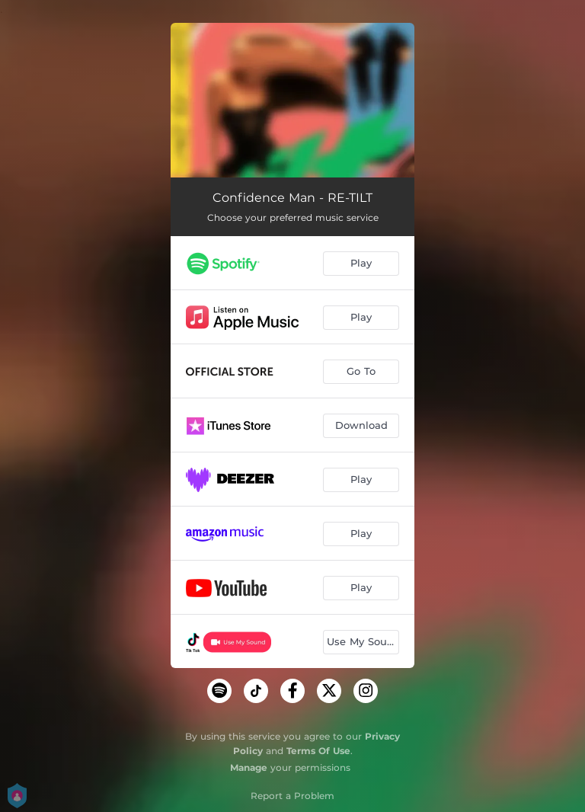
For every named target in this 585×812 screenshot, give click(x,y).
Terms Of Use (318, 750)
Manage (248, 767)
